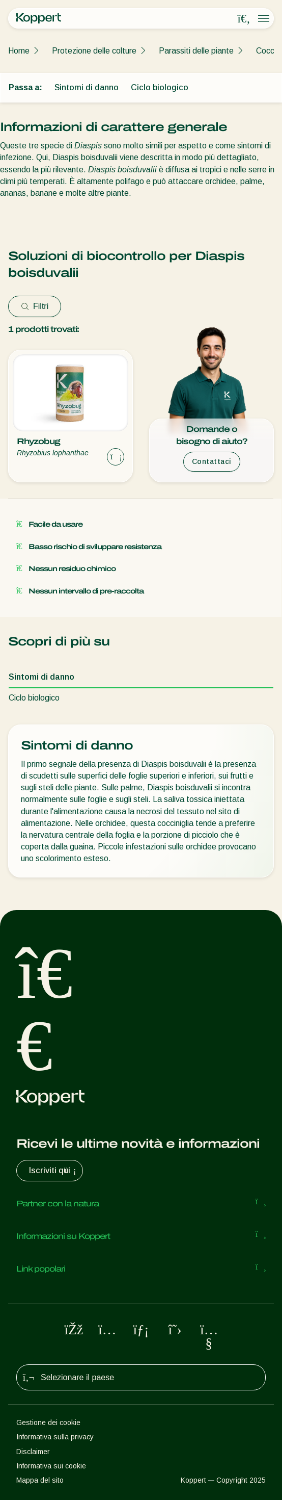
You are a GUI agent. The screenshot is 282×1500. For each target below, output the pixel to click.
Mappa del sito (40, 1480)
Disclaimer (33, 1451)
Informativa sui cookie (51, 1466)
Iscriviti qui (53, 1170)
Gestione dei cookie (48, 1422)
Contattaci (212, 461)
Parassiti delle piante (196, 50)
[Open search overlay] (244, 19)
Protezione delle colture (94, 50)
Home (19, 50)
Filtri (34, 306)
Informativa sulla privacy (55, 1437)
